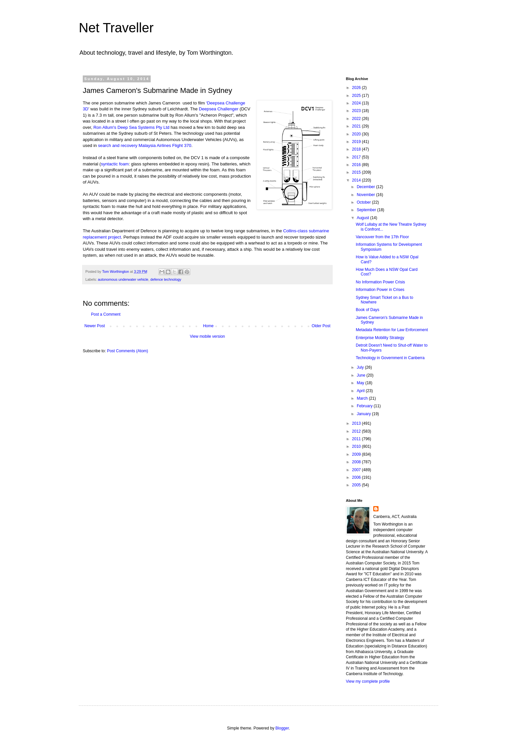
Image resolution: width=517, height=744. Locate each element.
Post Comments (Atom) (127, 351)
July (361, 367)
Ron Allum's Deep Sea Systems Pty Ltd (131, 127)
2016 (357, 164)
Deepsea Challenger (218, 108)
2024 (357, 103)
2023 (357, 110)
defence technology (165, 279)
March (363, 398)
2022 (357, 118)
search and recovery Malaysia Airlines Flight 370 (144, 145)
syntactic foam (115, 163)
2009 (357, 454)
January (364, 414)
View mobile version (207, 336)
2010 (357, 446)
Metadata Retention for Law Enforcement (392, 330)
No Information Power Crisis (380, 282)
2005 (357, 485)
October (364, 202)
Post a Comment (105, 314)
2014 (357, 180)
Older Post (321, 326)
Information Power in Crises (380, 289)
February (365, 406)
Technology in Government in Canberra (390, 358)
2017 (357, 157)
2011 (357, 439)
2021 (357, 126)
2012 (357, 431)
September (367, 210)
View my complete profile (368, 681)
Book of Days (367, 309)
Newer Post (94, 326)
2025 (357, 95)
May (361, 383)
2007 (357, 470)
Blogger (282, 728)
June (361, 375)
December (366, 187)
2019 (357, 141)
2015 (357, 172)
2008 (357, 462)
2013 (357, 423)
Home (208, 326)
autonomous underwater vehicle (123, 279)
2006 (357, 477)
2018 (357, 149)
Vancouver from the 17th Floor (382, 237)
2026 (357, 87)
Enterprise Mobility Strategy (380, 337)
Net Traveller (116, 27)
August (363, 217)
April (361, 390)
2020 (357, 134)
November (366, 194)
